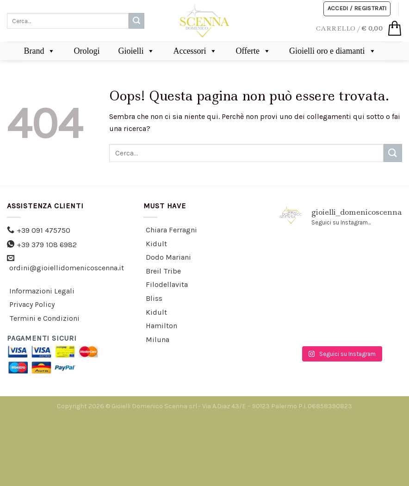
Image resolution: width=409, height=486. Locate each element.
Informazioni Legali (41, 291)
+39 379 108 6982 (47, 244)
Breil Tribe (163, 271)
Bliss (154, 298)
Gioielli (136, 51)
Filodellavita (167, 284)
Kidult (156, 243)
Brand (39, 51)
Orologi (86, 51)
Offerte (253, 51)
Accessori (195, 51)
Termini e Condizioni (44, 318)
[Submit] (136, 21)
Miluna (157, 339)
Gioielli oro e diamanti (332, 51)
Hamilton (161, 325)
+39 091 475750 (43, 230)
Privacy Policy (32, 304)
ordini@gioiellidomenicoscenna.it (66, 267)
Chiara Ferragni (171, 229)
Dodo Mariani (168, 257)
